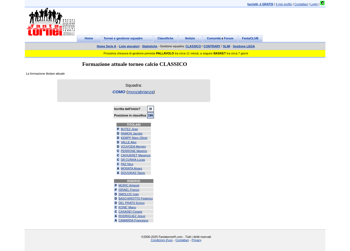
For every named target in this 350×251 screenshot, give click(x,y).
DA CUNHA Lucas (133, 159)
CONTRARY (211, 46)
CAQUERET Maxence (136, 155)
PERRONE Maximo (134, 151)
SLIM (226, 46)
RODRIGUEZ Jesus (131, 216)
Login (314, 4)
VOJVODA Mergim (133, 146)
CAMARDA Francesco (133, 220)
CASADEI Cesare (130, 211)
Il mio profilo (284, 4)
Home (89, 38)
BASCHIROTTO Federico (135, 198)
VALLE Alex (128, 142)
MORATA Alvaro (131, 168)
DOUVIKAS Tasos (133, 172)
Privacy (197, 240)
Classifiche (165, 38)
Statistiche (150, 46)
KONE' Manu (127, 207)
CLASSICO (193, 46)
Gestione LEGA (244, 46)
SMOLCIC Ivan (128, 194)
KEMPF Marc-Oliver (134, 137)
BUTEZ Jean (129, 129)
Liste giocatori (129, 46)
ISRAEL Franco (128, 189)
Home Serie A (106, 46)
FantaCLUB (250, 38)
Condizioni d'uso (162, 240)
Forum (228, 38)
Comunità (214, 38)
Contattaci (301, 4)
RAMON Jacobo (131, 133)
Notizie (190, 38)
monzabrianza (140, 91)
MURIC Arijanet (128, 185)
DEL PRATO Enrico (131, 203)
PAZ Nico (127, 164)
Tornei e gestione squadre (123, 38)
